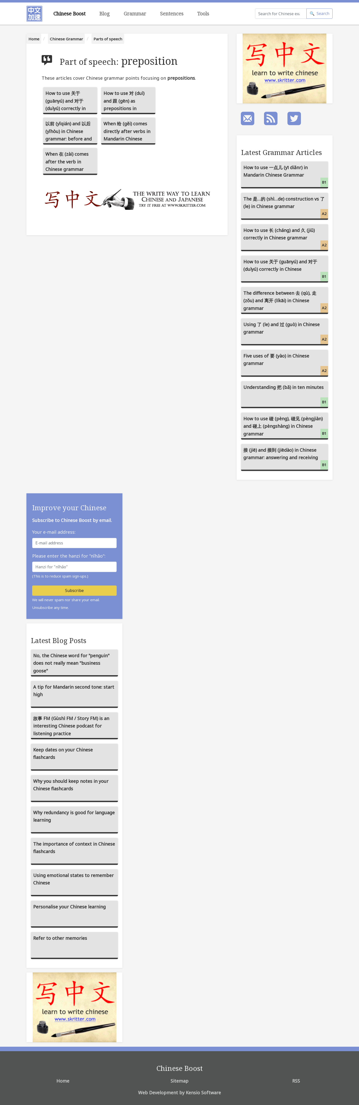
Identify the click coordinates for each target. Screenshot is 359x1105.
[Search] (281, 13)
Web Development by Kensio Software (179, 1093)
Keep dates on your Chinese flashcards (63, 753)
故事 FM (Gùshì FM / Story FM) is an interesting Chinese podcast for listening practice (71, 726)
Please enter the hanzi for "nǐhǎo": (68, 556)
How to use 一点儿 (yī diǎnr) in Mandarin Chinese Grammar (285, 175)
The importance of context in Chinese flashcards (74, 848)
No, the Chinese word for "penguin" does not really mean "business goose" (71, 663)
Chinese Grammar (66, 38)
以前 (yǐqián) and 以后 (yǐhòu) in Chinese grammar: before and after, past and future (68, 133)
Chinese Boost (69, 13)
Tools (203, 13)
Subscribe (74, 590)
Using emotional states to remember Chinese (73, 879)
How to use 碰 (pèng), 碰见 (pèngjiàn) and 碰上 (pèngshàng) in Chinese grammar (285, 427)
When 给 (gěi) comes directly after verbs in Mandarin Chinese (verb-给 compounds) (126, 133)
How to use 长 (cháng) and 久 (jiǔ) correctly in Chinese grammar (285, 238)
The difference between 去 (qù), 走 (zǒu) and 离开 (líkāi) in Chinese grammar (285, 301)
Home (33, 38)
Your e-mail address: (54, 532)
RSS (296, 1081)
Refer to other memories (60, 938)
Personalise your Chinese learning (69, 907)
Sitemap (179, 1081)
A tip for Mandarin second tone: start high (73, 691)
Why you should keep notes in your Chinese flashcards (70, 785)
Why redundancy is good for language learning (74, 816)
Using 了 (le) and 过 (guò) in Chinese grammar (285, 332)
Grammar (135, 13)
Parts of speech (107, 38)
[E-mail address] (74, 543)
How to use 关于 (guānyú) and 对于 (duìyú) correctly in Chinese (65, 102)
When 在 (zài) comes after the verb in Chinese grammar (67, 161)
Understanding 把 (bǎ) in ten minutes (285, 395)
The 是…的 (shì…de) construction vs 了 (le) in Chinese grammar (285, 207)
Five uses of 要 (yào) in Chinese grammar (285, 364)
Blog (104, 13)
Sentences (171, 13)
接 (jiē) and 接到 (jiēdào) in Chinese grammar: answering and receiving (285, 458)
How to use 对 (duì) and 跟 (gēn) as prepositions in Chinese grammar (123, 102)
